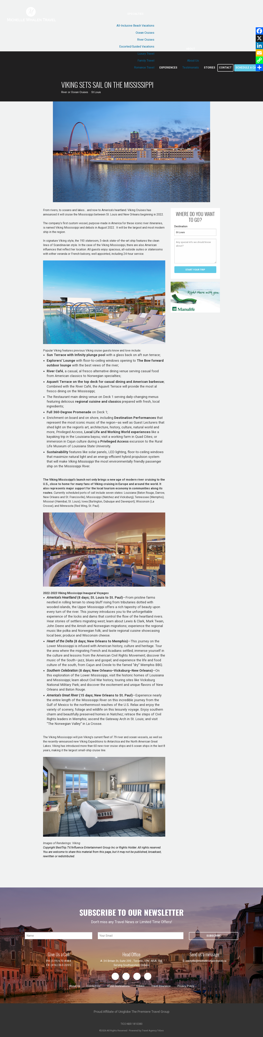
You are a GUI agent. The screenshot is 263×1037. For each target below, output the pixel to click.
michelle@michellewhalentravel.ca (206, 961)
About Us (193, 60)
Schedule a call (247, 67)
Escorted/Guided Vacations (136, 46)
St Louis (96, 92)
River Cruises (145, 39)
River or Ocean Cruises (74, 92)
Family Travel (146, 60)
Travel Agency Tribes (153, 1030)
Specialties (135, 13)
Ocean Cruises (145, 32)
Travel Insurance (161, 986)
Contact (225, 67)
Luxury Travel (146, 53)
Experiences (168, 67)
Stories (209, 67)
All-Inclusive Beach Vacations (135, 25)
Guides (140, 986)
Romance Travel (144, 67)
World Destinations (118, 986)
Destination (180, 226)
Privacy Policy (185, 986)
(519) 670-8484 (61, 961)
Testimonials (190, 67)
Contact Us (93, 986)
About (190, 48)
